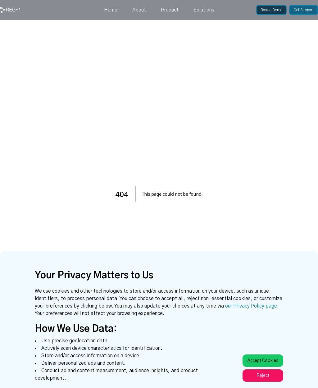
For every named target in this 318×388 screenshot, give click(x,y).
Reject (263, 375)
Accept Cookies (263, 360)
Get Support (303, 10)
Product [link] (170, 9)
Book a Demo (271, 10)
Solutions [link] (203, 9)
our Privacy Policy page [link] (251, 306)
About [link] (139, 9)
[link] (10, 10)
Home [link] (110, 9)
